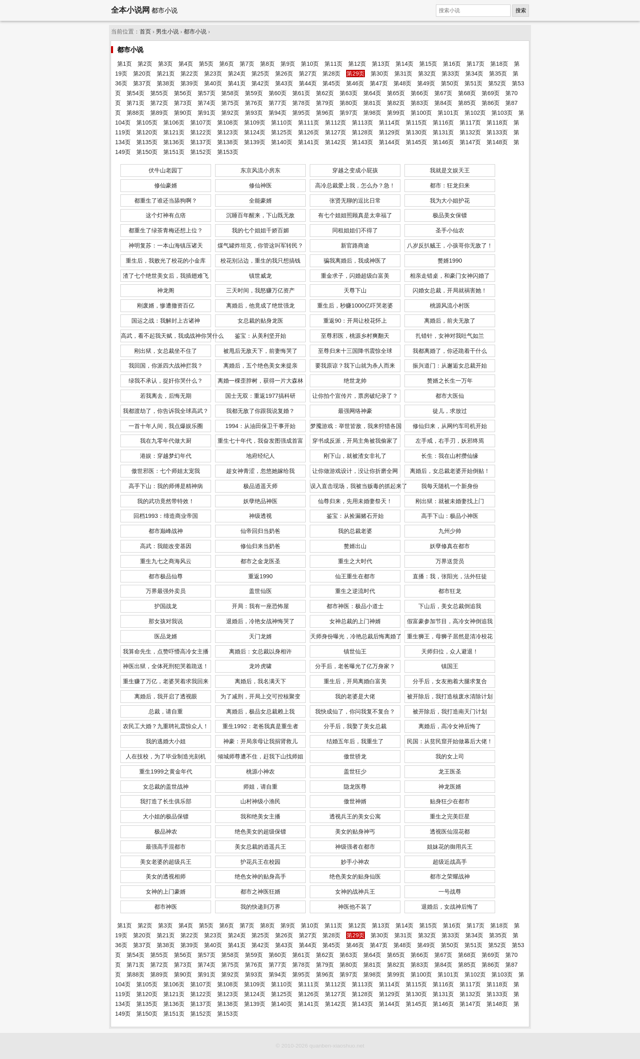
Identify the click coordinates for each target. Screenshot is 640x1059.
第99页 (396, 112)
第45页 (331, 83)
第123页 (227, 132)
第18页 (499, 63)
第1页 (124, 63)
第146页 (443, 142)
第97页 (349, 112)
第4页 (185, 63)
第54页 (135, 93)
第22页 (189, 73)
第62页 (325, 93)
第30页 (380, 73)
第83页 (420, 103)
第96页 (325, 112)
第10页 (310, 63)
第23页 (213, 73)
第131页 (443, 132)
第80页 (349, 103)
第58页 (230, 93)
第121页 (173, 132)
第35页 (498, 73)
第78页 (301, 103)
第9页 (287, 63)
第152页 (200, 152)
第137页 (200, 142)
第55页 (159, 93)
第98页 (372, 112)
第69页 (491, 93)
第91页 (207, 112)
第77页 (278, 103)
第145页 (416, 142)
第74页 (207, 103)
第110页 (281, 122)
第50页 (450, 83)
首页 (145, 32)
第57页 (207, 93)
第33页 (451, 73)
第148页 (497, 142)
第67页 (443, 93)
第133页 (497, 132)
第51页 (473, 83)
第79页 (325, 103)
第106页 (173, 122)
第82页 (396, 103)
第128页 (362, 132)
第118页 (497, 122)
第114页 (389, 122)
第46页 (355, 83)
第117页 (470, 122)
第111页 (308, 122)
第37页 (142, 83)
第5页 (206, 63)
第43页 (284, 83)
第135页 (147, 142)
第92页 (230, 112)
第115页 (416, 122)
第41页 (237, 83)
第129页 (389, 132)
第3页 (165, 63)
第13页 (381, 63)
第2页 (145, 63)
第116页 (443, 122)
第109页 (254, 122)
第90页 (183, 112)
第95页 (301, 112)
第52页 (497, 83)
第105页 (147, 122)
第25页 (260, 73)
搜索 (521, 10)
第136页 (173, 142)
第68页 (467, 93)
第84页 (443, 103)
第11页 (333, 63)
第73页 (183, 103)
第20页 (142, 73)
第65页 (396, 93)
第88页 (135, 112)
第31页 (403, 73)
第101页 (448, 112)
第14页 (404, 63)
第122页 (200, 132)
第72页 (159, 103)
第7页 (247, 63)
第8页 (267, 63)
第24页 (237, 73)
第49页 (426, 83)
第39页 (189, 83)
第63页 (349, 93)
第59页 (254, 93)
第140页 (281, 142)
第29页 (355, 73)
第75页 (230, 103)
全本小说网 (130, 10)
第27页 (308, 73)
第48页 (402, 83)
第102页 (475, 112)
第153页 (227, 152)
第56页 (183, 93)
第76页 (254, 103)
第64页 (372, 93)
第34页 (474, 73)
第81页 (372, 103)
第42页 (260, 83)
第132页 (470, 132)
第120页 (147, 132)
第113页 (362, 122)
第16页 (452, 63)
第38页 (166, 83)
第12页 (357, 63)
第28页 (331, 73)
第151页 (173, 152)
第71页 (135, 103)
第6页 (226, 63)
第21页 (166, 73)
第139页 (254, 142)
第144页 (389, 142)
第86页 (491, 103)
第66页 (420, 93)
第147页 (470, 142)
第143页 (362, 142)
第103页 (502, 112)
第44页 (308, 83)
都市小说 (195, 32)
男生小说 (167, 32)
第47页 (379, 83)
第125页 (281, 132)
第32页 (427, 73)
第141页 (308, 142)
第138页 (227, 142)
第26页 (284, 73)
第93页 (254, 112)
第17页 (475, 63)
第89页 (159, 112)
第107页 (200, 122)
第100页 (421, 112)
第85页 (467, 103)
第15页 (428, 63)
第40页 (213, 83)
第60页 (278, 93)
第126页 (308, 132)
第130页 (416, 132)
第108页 (227, 122)
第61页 (301, 93)
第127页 (335, 132)
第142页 (335, 142)
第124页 (254, 132)
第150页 (147, 152)
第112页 (335, 122)
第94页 (278, 112)
